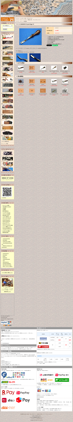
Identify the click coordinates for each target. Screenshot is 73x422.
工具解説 (4, 209)
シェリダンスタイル (6, 212)
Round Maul (5, 257)
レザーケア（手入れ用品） (7, 100)
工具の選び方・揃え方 (7, 206)
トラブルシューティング (7, 229)
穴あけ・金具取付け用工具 (7, 84)
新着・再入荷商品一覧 (7, 36)
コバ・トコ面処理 (7, 74)
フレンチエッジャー (37, 19)
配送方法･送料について (41, 414)
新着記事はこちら (7, 291)
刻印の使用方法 (5, 211)
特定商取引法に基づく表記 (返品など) (54, 43)
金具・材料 (7, 116)
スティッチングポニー (7, 218)
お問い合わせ (16, 15)
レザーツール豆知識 (6, 213)
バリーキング (7, 152)
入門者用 (4, 208)
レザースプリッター (6, 219)
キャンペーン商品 (4, 143)
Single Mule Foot (6, 262)
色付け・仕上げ (7, 95)
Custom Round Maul (6, 238)
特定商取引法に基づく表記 (24, 414)
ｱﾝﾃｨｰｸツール (29, 18)
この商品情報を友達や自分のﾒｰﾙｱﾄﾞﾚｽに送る (56, 39)
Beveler (4, 256)
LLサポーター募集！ (6, 230)
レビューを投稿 (50, 42)
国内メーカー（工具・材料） (7, 168)
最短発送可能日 (5, 232)
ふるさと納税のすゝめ (7, 216)
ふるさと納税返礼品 (5, 141)
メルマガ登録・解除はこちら (7, 272)
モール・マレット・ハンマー (7, 52)
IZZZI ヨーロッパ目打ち (7, 266)
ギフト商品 (7, 132)
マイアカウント (8, 15)
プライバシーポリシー (49, 414)
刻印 (7, 41)
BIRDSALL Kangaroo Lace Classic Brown (65, 72)
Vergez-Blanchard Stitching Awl (54, 72)
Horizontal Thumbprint (7, 263)
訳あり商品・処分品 (7, 137)
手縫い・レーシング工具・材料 (7, 68)
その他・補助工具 (7, 79)
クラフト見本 (7, 111)
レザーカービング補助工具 (7, 58)
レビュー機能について (7, 226)
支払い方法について (33, 414)
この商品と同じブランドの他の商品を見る (55, 36)
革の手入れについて (6, 223)
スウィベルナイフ (7, 47)
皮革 (7, 127)
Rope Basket (5, 240)
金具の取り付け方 (6, 215)
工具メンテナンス (7, 89)
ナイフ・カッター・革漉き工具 (7, 63)
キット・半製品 (7, 121)
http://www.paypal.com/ (40, 396)
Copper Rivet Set (6, 253)
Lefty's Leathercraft (40, 420)
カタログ (12, 353)
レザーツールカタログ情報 (8, 225)
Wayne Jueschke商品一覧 (7, 228)
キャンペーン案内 (6, 205)
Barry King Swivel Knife (7, 264)
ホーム (3, 15)
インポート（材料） (7, 163)
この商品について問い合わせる (53, 38)
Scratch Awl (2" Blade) (7, 241)
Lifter (4, 260)
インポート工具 (7, 158)
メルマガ (28, 15)
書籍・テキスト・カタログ (7, 105)
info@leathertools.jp (6, 343)
